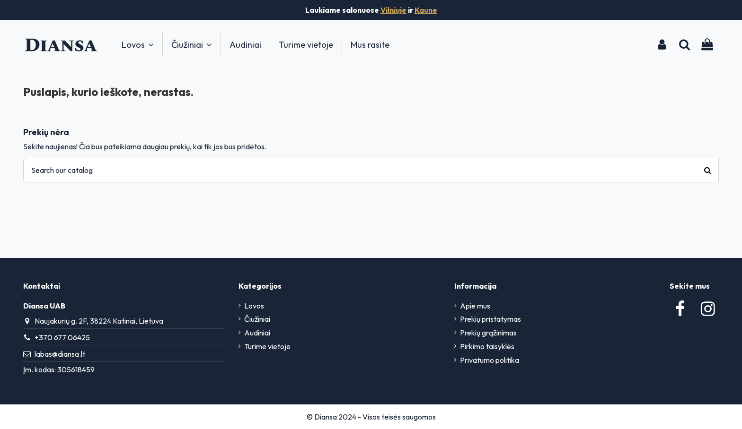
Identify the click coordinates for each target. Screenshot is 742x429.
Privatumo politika (489, 360)
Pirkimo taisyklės (487, 346)
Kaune (426, 10)
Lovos (254, 305)
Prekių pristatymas (490, 319)
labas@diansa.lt (60, 354)
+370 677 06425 (62, 337)
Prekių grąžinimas (488, 332)
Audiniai (257, 332)
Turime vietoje (267, 346)
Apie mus (475, 305)
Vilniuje (393, 10)
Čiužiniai (257, 319)
